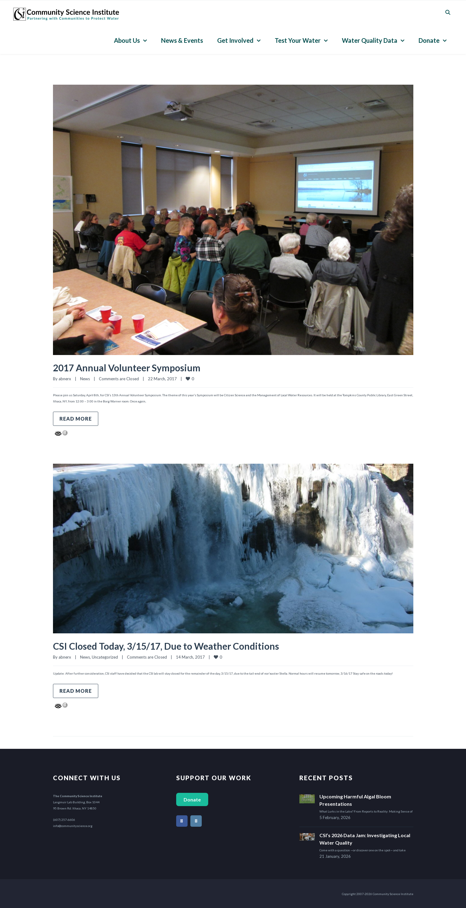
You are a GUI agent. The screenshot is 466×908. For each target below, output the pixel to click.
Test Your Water (298, 40)
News (85, 378)
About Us (127, 40)
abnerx (65, 378)
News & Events (182, 40)
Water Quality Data (369, 40)
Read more (75, 419)
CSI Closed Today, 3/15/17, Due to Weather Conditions (166, 646)
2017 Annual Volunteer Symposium (127, 367)
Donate (429, 40)
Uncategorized (105, 657)
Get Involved (235, 40)
